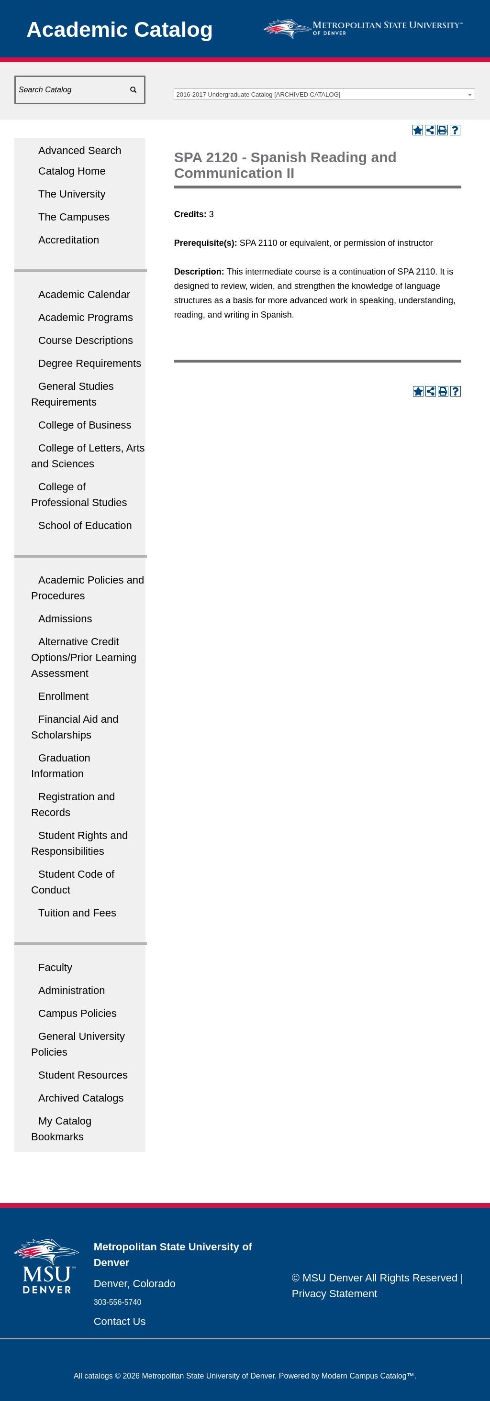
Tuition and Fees (77, 913)
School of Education (85, 525)
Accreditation (68, 240)
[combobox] (324, 94)
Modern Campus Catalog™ (368, 1376)
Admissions (65, 619)
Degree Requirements (89, 363)
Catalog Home (72, 171)
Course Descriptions (85, 340)
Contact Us (120, 1321)
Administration (71, 990)
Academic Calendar (84, 294)
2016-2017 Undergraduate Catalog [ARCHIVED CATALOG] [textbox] (259, 94)
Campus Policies (77, 1013)
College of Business (84, 425)
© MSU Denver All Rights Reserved (374, 1278)
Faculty (55, 967)
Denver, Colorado (135, 1284)
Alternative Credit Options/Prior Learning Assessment (83, 657)
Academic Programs (85, 317)
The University (72, 194)
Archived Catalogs (81, 1098)
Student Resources (83, 1075)
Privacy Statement (335, 1294)
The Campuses (74, 217)
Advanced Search (80, 150)
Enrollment (63, 696)
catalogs (98, 1376)
